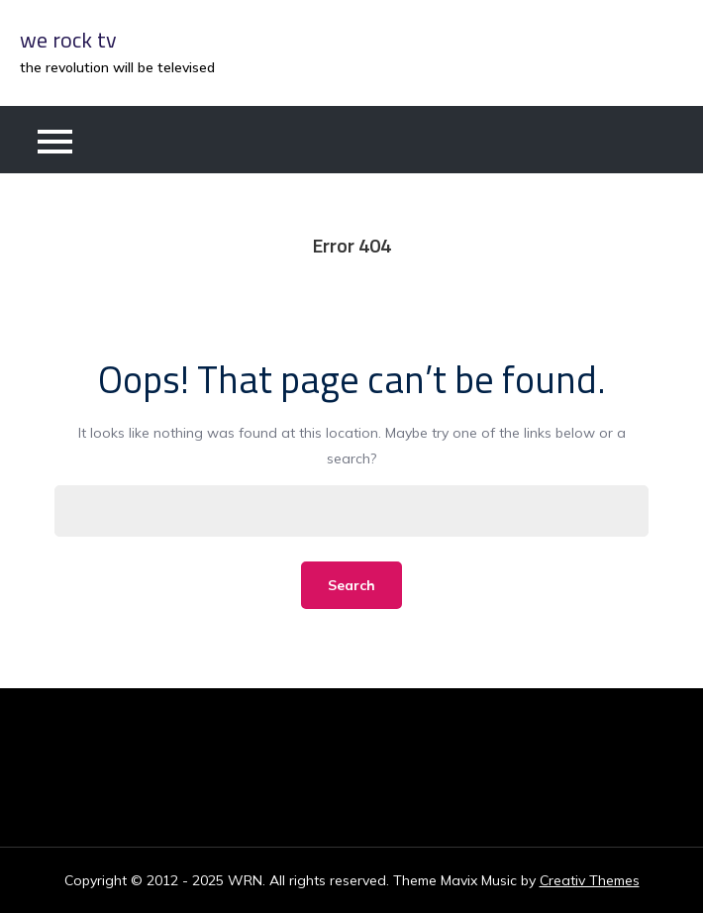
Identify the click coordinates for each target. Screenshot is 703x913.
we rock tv (68, 39)
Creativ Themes (590, 880)
